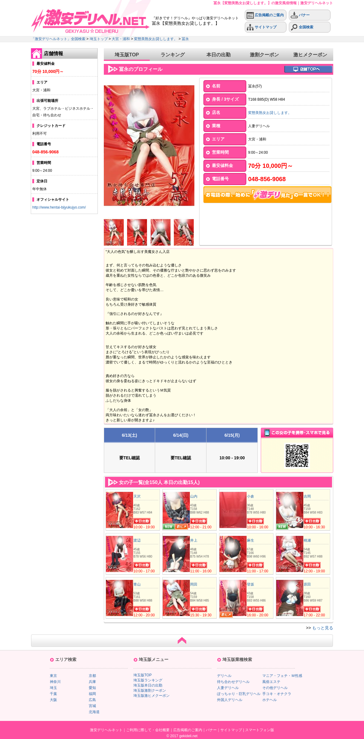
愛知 (92, 688)
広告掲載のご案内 (265, 15)
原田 (307, 584)
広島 (92, 700)
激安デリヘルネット (106, 730)
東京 (53, 676)
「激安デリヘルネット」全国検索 (58, 39)
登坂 (250, 584)
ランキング (173, 54)
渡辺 (137, 540)
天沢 (137, 496)
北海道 (94, 712)
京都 (92, 676)
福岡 (92, 694)
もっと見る (322, 627)
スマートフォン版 (259, 730)
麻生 (250, 540)
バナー (300, 15)
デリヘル (224, 676)
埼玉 (53, 688)
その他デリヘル (275, 688)
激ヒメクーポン (310, 54)
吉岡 (307, 496)
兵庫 (92, 682)
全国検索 (302, 27)
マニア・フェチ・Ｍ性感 (282, 676)
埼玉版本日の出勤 (147, 685)
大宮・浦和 (121, 39)
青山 (137, 584)
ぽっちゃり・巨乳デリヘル (238, 694)
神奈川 (55, 682)
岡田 (193, 584)
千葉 (53, 694)
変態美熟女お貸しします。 (155, 39)
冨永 (185, 39)
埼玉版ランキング (147, 680)
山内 (193, 496)
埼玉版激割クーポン (149, 690)
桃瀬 (307, 540)
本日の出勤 (218, 54)
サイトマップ (261, 27)
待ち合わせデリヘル (233, 682)
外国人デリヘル (229, 700)
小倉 (250, 496)
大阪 (53, 700)
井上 (193, 540)
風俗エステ (271, 682)
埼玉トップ (99, 39)
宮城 (92, 706)
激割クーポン (264, 54)
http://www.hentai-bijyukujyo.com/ (59, 207)
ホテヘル (269, 700)
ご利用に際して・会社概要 (148, 730)
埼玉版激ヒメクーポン (151, 695)
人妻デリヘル (228, 688)
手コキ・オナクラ (276, 694)
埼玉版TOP (127, 54)
